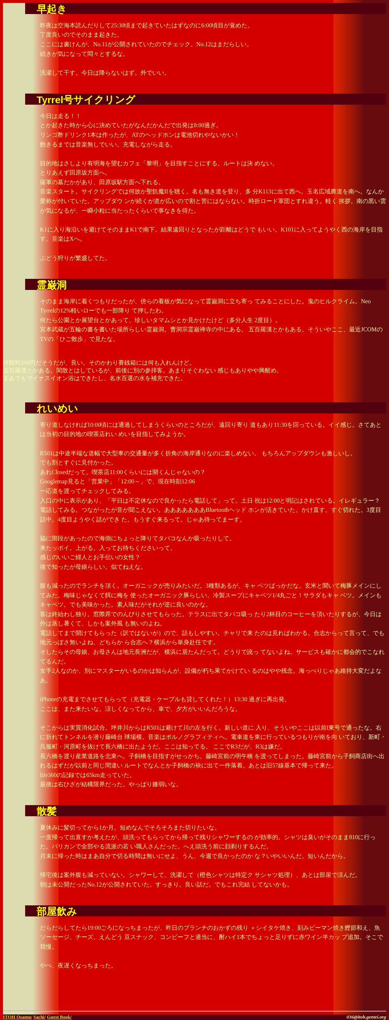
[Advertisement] (299, 997)
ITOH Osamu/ (17, 1017)
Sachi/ (39, 1017)
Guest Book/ (59, 1017)
